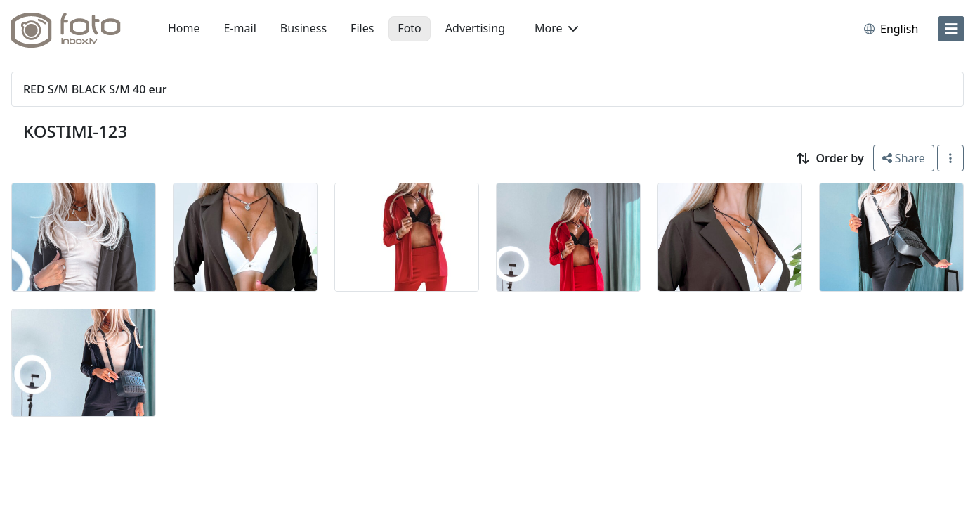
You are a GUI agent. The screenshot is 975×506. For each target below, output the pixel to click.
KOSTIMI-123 (75, 131)
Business (303, 28)
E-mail (240, 28)
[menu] (951, 28)
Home (184, 28)
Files (362, 28)
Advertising (475, 28)
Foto (409, 28)
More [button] (556, 28)
